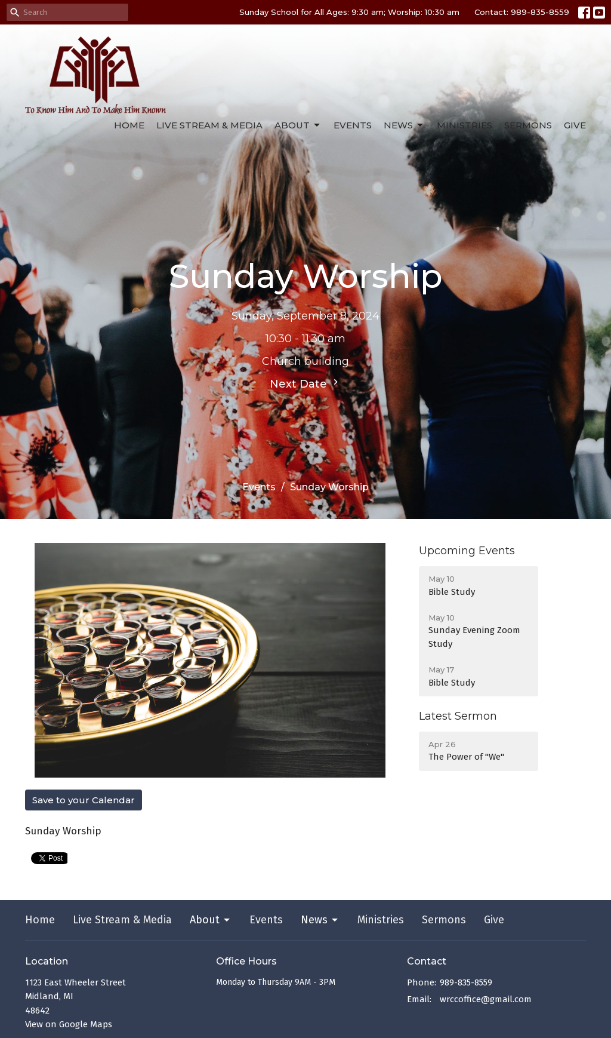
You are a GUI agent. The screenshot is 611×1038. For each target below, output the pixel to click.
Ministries (464, 125)
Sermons (528, 125)
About (298, 125)
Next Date (305, 383)
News (404, 125)
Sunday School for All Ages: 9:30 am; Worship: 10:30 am (349, 12)
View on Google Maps (68, 1024)
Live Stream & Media (209, 125)
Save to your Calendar (83, 800)
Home (129, 125)
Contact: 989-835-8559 (521, 12)
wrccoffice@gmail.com (486, 999)
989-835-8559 (466, 982)
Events (353, 125)
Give (575, 125)
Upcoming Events (467, 550)
